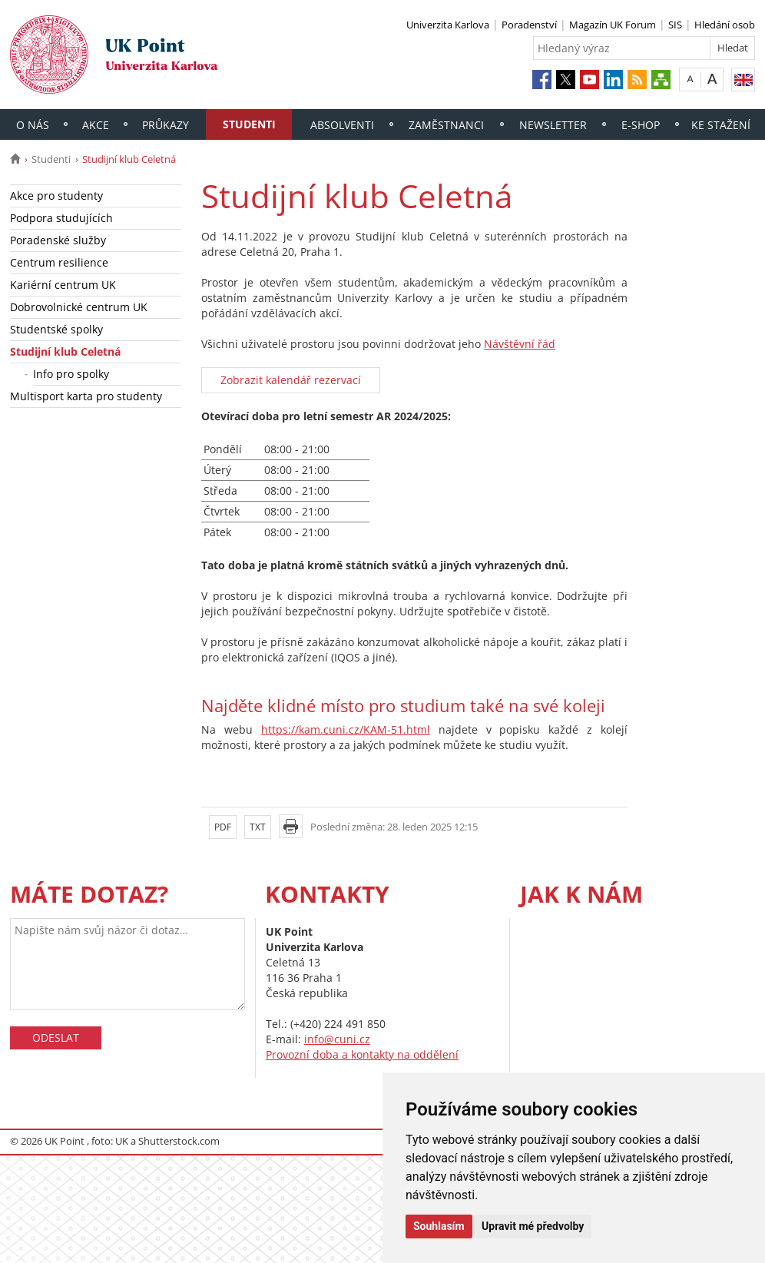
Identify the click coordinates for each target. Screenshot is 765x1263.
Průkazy (165, 125)
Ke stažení (720, 125)
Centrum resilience (59, 262)
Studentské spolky (56, 329)
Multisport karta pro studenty (86, 396)
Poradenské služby (58, 240)
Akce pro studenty (56, 195)
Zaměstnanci (446, 125)
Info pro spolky (71, 373)
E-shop (640, 125)
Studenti (249, 124)
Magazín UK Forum (612, 24)
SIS (675, 24)
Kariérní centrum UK (63, 284)
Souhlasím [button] (439, 1226)
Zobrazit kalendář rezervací (290, 380)
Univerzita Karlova (447, 24)
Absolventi (342, 125)
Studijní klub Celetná (65, 351)
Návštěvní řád (519, 343)
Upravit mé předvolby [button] (533, 1226)
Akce (95, 125)
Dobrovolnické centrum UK (78, 307)
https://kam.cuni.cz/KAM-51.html (345, 729)
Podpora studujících (61, 217)
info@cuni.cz (337, 1039)
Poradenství (529, 24)
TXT (258, 827)
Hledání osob (724, 24)
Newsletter (553, 125)
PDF (222, 827)
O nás (32, 125)
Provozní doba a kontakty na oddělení (362, 1054)
